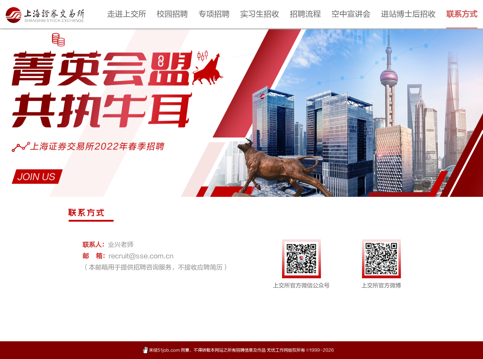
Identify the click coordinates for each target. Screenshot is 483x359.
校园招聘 (172, 14)
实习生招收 (259, 14)
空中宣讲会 (351, 14)
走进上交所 (126, 14)
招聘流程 (305, 14)
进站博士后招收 (408, 14)
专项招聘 (214, 14)
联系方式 (461, 14)
